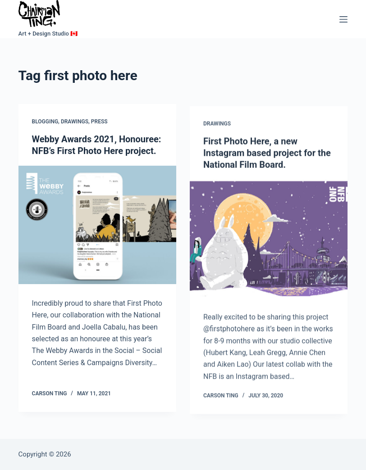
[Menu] (343, 19)
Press (99, 122)
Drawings (74, 122)
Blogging (45, 122)
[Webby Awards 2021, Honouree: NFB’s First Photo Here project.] (97, 225)
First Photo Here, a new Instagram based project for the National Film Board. (267, 155)
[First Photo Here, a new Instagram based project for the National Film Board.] (269, 241)
